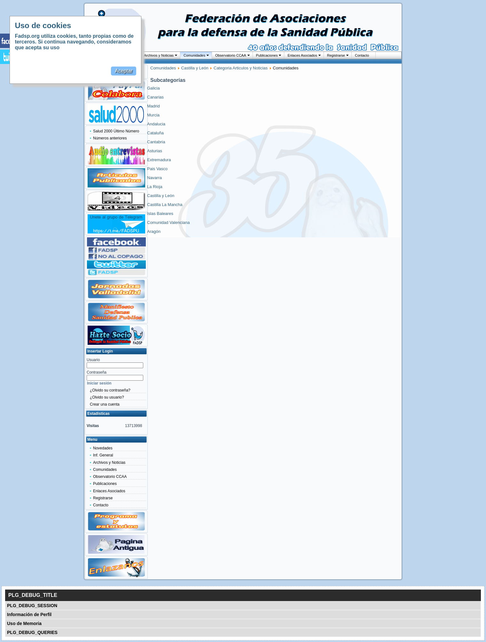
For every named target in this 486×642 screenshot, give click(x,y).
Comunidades (194, 55)
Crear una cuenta (105, 404)
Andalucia (156, 124)
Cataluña (155, 133)
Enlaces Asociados (302, 55)
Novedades (103, 448)
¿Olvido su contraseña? (110, 390)
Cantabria (156, 141)
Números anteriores (110, 138)
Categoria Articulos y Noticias (241, 68)
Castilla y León (194, 68)
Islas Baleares (160, 213)
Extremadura (159, 159)
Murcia (153, 115)
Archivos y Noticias (159, 55)
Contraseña (96, 372)
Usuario (93, 360)
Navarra (154, 177)
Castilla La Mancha (165, 204)
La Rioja (154, 186)
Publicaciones (267, 55)
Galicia (153, 88)
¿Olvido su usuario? (107, 397)
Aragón (154, 231)
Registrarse (336, 55)
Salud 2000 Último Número (116, 131)
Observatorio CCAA (230, 55)
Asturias (154, 150)
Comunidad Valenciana (168, 222)
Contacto (362, 55)
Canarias (155, 97)
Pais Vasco (157, 168)
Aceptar (123, 71)
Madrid (153, 106)
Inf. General (103, 455)
